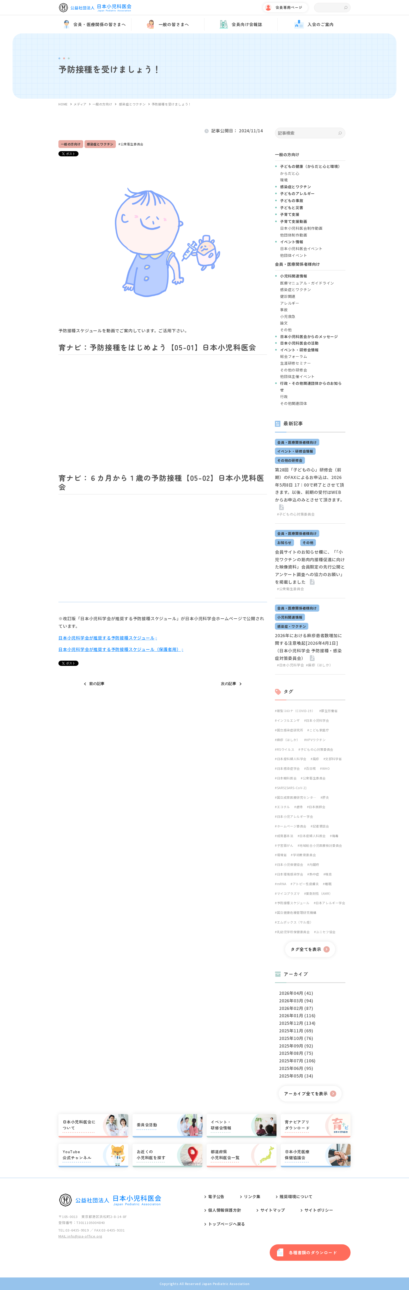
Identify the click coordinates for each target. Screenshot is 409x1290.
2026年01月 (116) (297, 1015)
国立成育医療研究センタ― (296, 797)
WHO (326, 768)
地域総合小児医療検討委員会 (320, 845)
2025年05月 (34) (296, 1076)
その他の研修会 (293, 369)
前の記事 (97, 684)
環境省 (282, 855)
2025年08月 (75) (296, 1053)
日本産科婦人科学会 (291, 758)
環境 (284, 179)
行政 (284, 396)
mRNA (281, 883)
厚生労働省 (329, 710)
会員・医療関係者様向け (297, 442)
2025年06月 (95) (296, 1068)
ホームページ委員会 (291, 826)
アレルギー (289, 303)
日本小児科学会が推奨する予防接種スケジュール (106, 638)
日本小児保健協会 (290, 864)
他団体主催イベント (297, 376)
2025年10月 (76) (296, 1038)
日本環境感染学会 (290, 874)
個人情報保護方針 (224, 1210)
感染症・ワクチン (291, 626)
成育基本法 (285, 835)
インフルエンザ (288, 720)
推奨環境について (296, 1196)
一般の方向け (71, 144)
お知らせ (284, 542)
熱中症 (314, 874)
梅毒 (335, 835)
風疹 (316, 758)
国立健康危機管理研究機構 (296, 912)
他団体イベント (293, 255)
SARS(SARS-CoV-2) (292, 787)
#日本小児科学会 (290, 664)
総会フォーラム (293, 356)
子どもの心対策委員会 (316, 749)
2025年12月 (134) (297, 1023)
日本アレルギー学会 (330, 903)
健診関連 (288, 296)
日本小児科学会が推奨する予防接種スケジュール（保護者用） (119, 649)
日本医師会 (317, 806)
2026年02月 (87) (296, 1008)
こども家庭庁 (319, 730)
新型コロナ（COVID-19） (296, 710)
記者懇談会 (321, 826)
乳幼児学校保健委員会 (293, 932)
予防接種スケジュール (293, 903)
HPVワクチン (316, 739)
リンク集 (252, 1196)
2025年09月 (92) (296, 1046)
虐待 (299, 806)
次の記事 (228, 684)
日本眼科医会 (287, 778)
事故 (284, 309)
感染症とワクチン (100, 144)
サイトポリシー (318, 1210)
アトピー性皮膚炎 (306, 883)
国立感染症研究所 (290, 730)
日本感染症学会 (288, 768)
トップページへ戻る (226, 1224)
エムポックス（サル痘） (295, 922)
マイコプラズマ (288, 893)
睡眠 (328, 883)
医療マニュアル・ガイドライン (307, 283)
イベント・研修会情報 (295, 451)
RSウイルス (285, 749)
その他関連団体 (293, 403)
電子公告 (216, 1196)
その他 (286, 329)
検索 (345, 7)
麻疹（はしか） (288, 739)
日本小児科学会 (317, 720)
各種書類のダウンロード (313, 1252)
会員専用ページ (289, 7)
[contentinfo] (204, 1234)
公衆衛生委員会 (132, 144)
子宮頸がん (285, 845)
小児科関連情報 (290, 617)
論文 (284, 323)
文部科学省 (333, 758)
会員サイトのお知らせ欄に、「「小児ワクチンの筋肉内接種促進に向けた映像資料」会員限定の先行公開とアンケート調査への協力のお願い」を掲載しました (310, 567)
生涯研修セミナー (295, 363)
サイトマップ (272, 1210)
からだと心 (289, 173)
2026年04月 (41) (296, 993)
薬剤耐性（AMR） (319, 893)
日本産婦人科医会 (312, 835)
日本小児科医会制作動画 (301, 228)
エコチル (283, 806)
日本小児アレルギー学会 (295, 816)
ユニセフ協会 (326, 932)
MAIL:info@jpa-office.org (80, 1236)
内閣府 (314, 864)
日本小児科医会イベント (301, 248)
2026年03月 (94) (296, 1000)
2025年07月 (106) (297, 1060)
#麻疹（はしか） (319, 664)
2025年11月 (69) (296, 1030)
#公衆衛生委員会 (290, 588)
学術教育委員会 (304, 855)
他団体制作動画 (293, 235)
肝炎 (325, 797)
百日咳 (311, 768)
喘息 (328, 874)
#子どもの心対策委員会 (296, 514)
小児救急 (288, 316)
